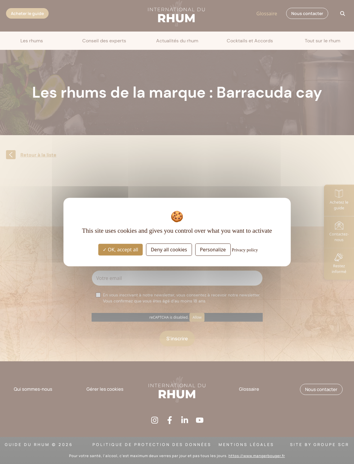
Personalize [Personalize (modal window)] (213, 249)
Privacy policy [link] (245, 249)
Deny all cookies (169, 249)
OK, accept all (120, 249)
